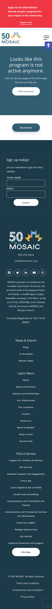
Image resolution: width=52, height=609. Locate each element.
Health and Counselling (26, 494)
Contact (26, 414)
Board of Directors (26, 386)
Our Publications (26, 400)
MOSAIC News (26, 360)
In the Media (26, 354)
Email (10, 188)
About (26, 380)
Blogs (26, 347)
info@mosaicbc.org (26, 261)
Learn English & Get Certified (26, 487)
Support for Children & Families (26, 460)
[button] (48, 45)
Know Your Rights (26, 522)
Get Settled (26, 536)
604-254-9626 (26, 254)
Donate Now (25, 441)
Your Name (14, 178)
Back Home (26, 127)
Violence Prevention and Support (26, 543)
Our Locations (26, 407)
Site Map (26, 552)
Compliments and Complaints (27, 590)
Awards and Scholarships (26, 393)
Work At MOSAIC (26, 427)
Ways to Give (26, 434)
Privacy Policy (28, 596)
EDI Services (26, 467)
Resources (26, 420)
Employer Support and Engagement (26, 474)
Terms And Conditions (27, 583)
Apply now (26, 22)
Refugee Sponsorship (26, 529)
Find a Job (26, 480)
